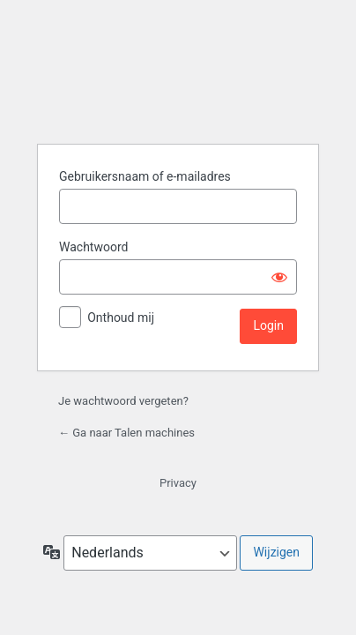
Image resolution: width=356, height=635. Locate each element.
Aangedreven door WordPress (178, 92)
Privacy (178, 482)
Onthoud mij (120, 317)
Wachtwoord (93, 247)
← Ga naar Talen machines (126, 432)
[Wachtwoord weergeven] (279, 277)
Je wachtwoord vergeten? (123, 400)
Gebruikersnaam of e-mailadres (145, 176)
